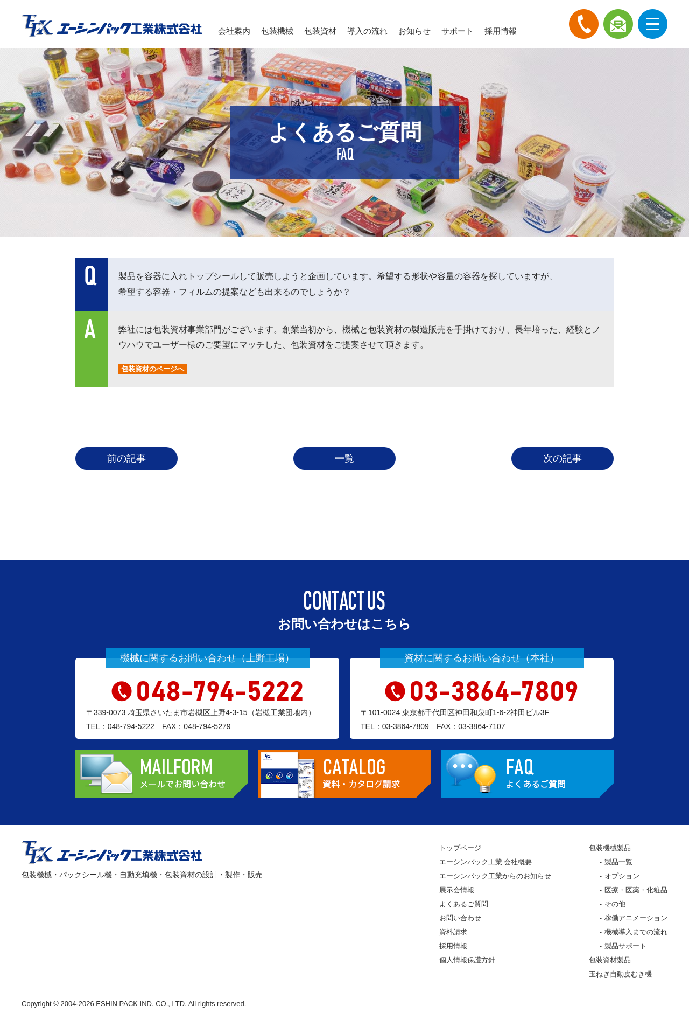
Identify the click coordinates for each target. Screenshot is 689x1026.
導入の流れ (367, 31)
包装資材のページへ (152, 369)
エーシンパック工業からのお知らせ (495, 876)
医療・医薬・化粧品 (635, 890)
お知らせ (414, 31)
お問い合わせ (460, 918)
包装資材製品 (610, 960)
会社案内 (234, 31)
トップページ (460, 848)
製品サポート (625, 946)
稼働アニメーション (635, 918)
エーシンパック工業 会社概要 (485, 862)
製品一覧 (618, 862)
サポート (457, 31)
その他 (614, 904)
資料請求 (453, 932)
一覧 (344, 458)
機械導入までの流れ (635, 932)
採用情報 (500, 31)
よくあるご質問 (463, 904)
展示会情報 (456, 890)
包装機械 (277, 31)
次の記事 (562, 458)
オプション (621, 876)
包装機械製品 (610, 848)
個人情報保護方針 (467, 960)
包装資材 (320, 31)
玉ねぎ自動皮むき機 (620, 974)
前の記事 (126, 458)
